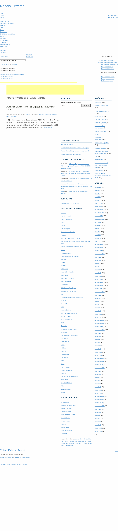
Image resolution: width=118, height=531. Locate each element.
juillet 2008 (98, 412)
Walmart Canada (66, 389)
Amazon (63, 213)
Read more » (48, 127)
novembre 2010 (99, 323)
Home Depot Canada (67, 278)
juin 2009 (97, 377)
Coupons (3, 36)
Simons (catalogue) (66, 370)
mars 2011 (98, 311)
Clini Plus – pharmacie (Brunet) (70, 238)
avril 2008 (97, 422)
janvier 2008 (98, 431)
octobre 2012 (99, 251)
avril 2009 (97, 384)
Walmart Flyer (78, 439)
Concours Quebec (100, 122)
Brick (62, 222)
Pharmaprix (64, 338)
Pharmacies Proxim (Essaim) (69, 335)
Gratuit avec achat (100, 148)
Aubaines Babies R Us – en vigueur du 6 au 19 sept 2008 (30, 108)
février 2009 (98, 390)
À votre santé (65, 402)
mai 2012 (97, 266)
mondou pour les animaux (69, 329)
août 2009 (98, 371)
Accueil (2, 13)
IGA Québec (64, 284)
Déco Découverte (66, 253)
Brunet (63, 225)
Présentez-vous (5, 44)
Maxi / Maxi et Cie (66, 319)
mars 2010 (98, 349)
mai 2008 (97, 418)
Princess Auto (65, 342)
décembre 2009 (99, 358)
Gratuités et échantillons (7, 34)
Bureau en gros (65, 228)
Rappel (97, 156)
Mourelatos (64, 332)
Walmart (2, 26)
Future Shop (64, 269)
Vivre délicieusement (67, 430)
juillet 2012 (98, 260)
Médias (25, 464)
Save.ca (63, 424)
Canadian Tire (65, 235)
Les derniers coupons (6, 76)
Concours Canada (100, 119)
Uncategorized (99, 170)
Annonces (98, 102)
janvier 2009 (98, 393)
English (99, 62)
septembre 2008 (100, 406)
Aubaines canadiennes (46, 114)
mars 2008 (98, 425)
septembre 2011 (100, 292)
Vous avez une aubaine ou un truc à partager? (75, 148)
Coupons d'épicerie (107, 67)
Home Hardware (66, 281)
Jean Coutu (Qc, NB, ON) (68, 291)
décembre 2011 (99, 282)
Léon (62, 307)
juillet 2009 (98, 374)
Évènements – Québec (102, 143)
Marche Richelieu (66, 316)
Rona (62, 360)
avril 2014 (97, 197)
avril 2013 (97, 235)
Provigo (63, 345)
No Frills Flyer (73, 443)
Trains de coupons (106, 81)
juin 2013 (97, 228)
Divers (96, 134)
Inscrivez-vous (112, 15)
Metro (62, 322)
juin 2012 (97, 263)
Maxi (1, 28)
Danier (63, 250)
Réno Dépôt (64, 357)
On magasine (4, 40)
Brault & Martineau (66, 219)
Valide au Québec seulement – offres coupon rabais (103, 175)
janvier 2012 (98, 279)
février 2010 (98, 352)
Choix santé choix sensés (68, 415)
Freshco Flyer (73, 441)
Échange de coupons (107, 79)
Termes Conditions (6, 458)
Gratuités (29, 55)
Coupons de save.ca (107, 60)
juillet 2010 (98, 336)
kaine (62, 191)
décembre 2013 (99, 209)
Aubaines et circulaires (7, 23)
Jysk (62, 294)
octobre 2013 (99, 216)
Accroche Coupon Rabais (68, 405)
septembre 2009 (100, 368)
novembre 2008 (99, 399)
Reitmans (63, 351)
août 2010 (98, 333)
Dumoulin (63, 259)
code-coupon (99, 116)
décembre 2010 (99, 320)
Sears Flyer (64, 441)
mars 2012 (98, 273)
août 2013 (98, 222)
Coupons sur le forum (107, 77)
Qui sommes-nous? (67, 144)
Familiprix (64, 262)
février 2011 (98, 314)
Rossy (62, 364)
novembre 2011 (99, 285)
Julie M (28, 114)
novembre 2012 (99, 247)
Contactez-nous (113, 17)
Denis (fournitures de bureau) (70, 256)
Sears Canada (65, 367)
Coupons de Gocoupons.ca (109, 64)
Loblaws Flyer (69, 445)
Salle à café (3, 46)
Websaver (64, 433)
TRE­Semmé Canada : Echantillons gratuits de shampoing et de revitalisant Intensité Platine (75, 173)
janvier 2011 (98, 317)
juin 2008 (97, 415)
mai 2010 (97, 342)
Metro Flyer (82, 443)
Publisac (63, 348)
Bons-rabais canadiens (102, 111)
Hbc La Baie (64, 275)
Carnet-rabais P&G (66, 411)
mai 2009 (97, 380)
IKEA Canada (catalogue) (68, 288)
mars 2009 (98, 387)
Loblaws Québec (66, 310)
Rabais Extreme (12, 6)
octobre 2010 (99, 326)
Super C (63, 373)
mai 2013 (97, 232)
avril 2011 (97, 308)
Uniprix (63, 386)
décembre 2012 (99, 244)
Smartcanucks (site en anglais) (70, 203)
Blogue (2, 15)
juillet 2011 (98, 298)
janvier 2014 (98, 206)
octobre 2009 (99, 364)
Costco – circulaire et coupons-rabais (72, 246)
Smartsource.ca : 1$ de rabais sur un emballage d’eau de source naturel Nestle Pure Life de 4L (76, 186)
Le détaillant (4, 64)
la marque (14, 64)
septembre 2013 (100, 219)
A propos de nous (16, 464)
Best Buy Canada (66, 216)
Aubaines (3, 50)
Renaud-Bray (65, 354)
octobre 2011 (99, 289)
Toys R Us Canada (66, 383)
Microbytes (64, 326)
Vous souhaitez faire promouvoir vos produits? (75, 151)
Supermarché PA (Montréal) (69, 376)
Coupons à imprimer (107, 69)
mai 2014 (97, 194)
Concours (3, 38)
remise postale (99, 160)
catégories (4, 56)
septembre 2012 (100, 254)
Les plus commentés (6, 78)
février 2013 (98, 241)
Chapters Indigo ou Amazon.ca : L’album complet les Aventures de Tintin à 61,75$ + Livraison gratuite (76, 166)
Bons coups (3, 32)
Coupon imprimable (101, 131)
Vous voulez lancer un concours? (71, 154)
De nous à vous (65, 418)
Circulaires (29, 57)
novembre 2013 (99, 213)
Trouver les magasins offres (71, 102)
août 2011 (98, 295)
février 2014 (98, 203)
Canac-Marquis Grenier (68, 232)
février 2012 (98, 276)
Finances (3, 42)
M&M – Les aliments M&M (69, 313)
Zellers (63, 392)
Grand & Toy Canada (67, 272)
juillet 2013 (98, 225)
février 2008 (98, 428)
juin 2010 (97, 339)
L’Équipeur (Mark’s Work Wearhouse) (72, 297)
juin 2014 (97, 190)
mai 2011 (97, 304)
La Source (64, 300)
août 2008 (98, 409)
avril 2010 (97, 346)
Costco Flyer (87, 439)
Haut (116, 451)
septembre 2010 (100, 330)
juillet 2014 (98, 187)
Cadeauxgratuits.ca (66, 408)
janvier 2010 (98, 355)
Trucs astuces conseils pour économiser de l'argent (101, 165)
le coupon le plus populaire (12, 74)
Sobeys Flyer (82, 441)
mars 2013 (98, 238)
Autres (2, 30)
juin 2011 (97, 301)
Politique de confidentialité (22, 458)
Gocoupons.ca (65, 421)
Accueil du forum (5, 21)
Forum (2, 17)
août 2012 (98, 257)
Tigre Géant (64, 380)
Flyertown (64, 266)
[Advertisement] (38, 82)
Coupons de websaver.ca (109, 62)
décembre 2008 (99, 396)
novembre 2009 (99, 361)
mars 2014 (98, 200)
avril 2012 (97, 270)
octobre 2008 (99, 402)
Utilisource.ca (65, 427)
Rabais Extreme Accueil (12, 450)
